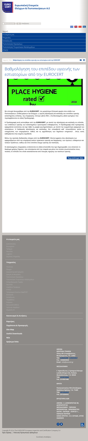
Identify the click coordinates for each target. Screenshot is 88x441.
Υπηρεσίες (7, 37)
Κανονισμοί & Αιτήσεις (16, 315)
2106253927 (73, 358)
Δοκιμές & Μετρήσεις (13, 274)
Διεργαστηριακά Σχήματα (14, 272)
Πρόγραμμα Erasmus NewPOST (17, 292)
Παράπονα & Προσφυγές (17, 325)
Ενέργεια (9, 302)
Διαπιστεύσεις (11, 244)
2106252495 (64, 358)
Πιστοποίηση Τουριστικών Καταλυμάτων (19, 47)
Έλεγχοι (8, 269)
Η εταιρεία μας (8, 34)
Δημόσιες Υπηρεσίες (13, 256)
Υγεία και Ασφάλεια (12, 307)
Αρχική (5, 31)
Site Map (10, 329)
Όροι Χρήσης (6, 433)
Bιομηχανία (10, 246)
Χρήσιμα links (12, 341)
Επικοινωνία (8, 24)
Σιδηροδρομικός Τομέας (14, 282)
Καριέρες (10, 321)
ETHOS (5, 50)
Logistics (9, 254)
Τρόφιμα (9, 249)
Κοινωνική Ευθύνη (12, 305)
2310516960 (64, 377)
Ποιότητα (9, 267)
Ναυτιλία (9, 251)
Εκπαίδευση (7, 41)
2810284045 (64, 392)
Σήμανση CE (10, 310)
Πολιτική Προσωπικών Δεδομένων (25, 433)
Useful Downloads (14, 333)
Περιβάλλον (10, 300)
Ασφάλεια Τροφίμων (13, 287)
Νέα (10, 60)
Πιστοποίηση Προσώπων (12, 44)
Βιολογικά (9, 295)
